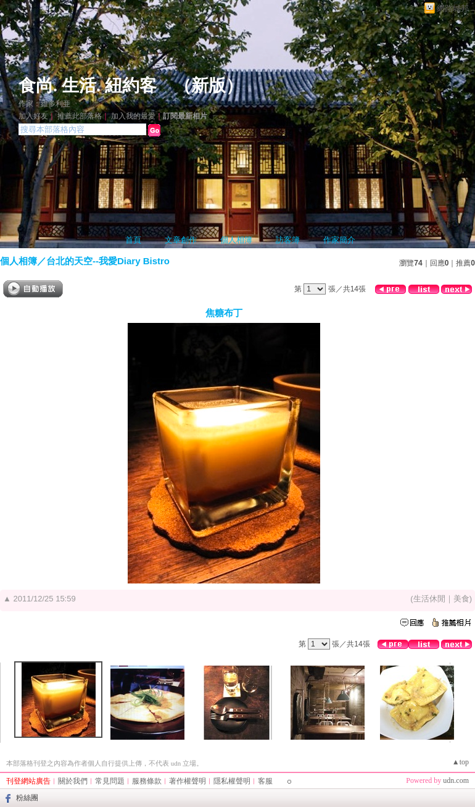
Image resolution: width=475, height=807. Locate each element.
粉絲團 (27, 797)
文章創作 (181, 240)
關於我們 (73, 781)
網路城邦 (453, 8)
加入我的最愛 (133, 116)
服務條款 (147, 781)
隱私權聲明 (231, 781)
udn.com (456, 780)
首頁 (133, 240)
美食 (461, 598)
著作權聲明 (187, 781)
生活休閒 (429, 598)
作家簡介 (339, 240)
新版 (208, 85)
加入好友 (33, 116)
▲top (460, 762)
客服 (265, 781)
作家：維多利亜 (44, 103)
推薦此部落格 (79, 116)
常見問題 (110, 781)
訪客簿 (288, 240)
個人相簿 (236, 240)
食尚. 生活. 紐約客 (88, 85)
